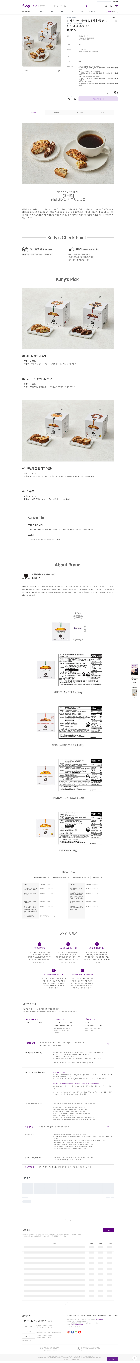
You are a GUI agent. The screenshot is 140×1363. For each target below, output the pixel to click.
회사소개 (69, 1315)
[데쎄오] (74, 17)
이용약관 (94, 1315)
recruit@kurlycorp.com (77, 1324)
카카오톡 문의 (28, 1326)
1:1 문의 (57, 1236)
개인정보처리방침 (102, 1315)
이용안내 (110, 1315)
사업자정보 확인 (99, 1319)
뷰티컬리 (42, 6)
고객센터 (115, 1)
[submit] (86, 5)
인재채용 (89, 1315)
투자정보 (83, 1315)
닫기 (108, 1044)
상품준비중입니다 (98, 99)
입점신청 (115, 1315)
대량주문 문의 (28, 1336)
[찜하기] (59, 71)
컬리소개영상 (76, 1315)
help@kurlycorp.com (33, 1340)
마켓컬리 (34, 6)
